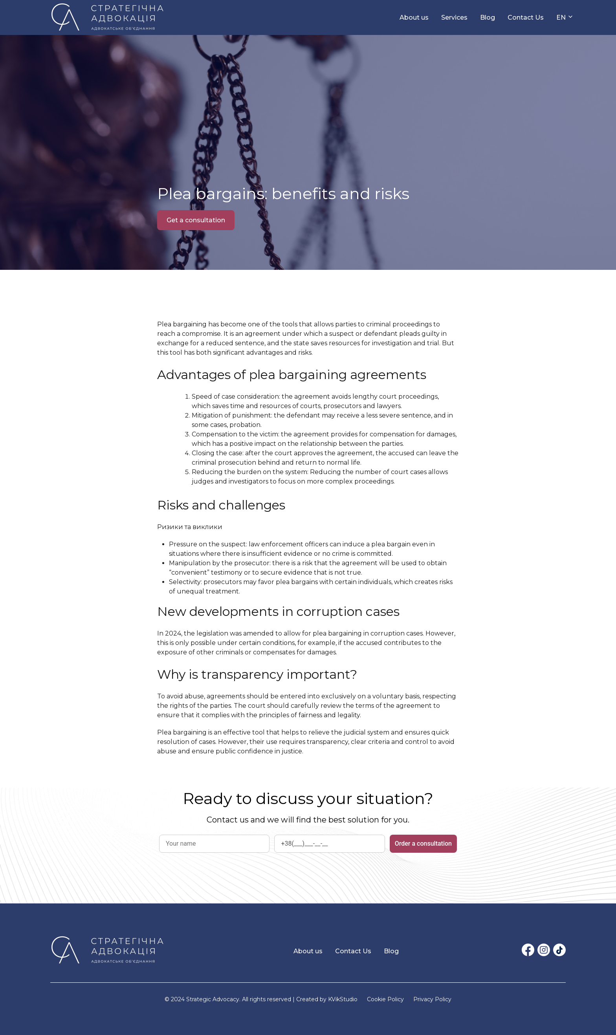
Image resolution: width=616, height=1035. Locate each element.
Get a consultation (196, 220)
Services (454, 17)
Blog (487, 17)
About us (414, 17)
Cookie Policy (385, 999)
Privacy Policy (432, 999)
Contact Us (526, 17)
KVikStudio (343, 999)
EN (561, 17)
